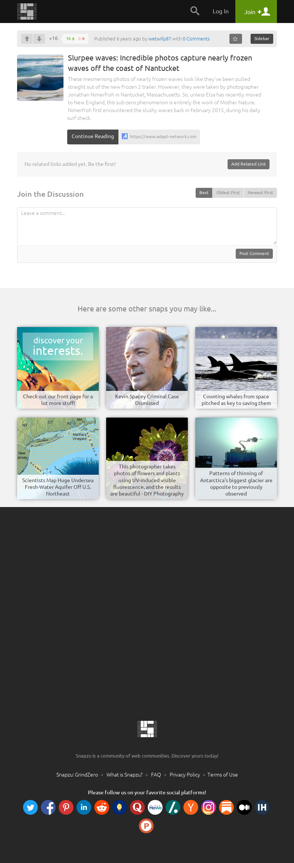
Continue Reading (93, 136)
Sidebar (262, 38)
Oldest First (228, 192)
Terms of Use (223, 775)
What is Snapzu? (125, 775)
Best (204, 192)
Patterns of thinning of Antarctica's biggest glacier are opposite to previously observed (236, 483)
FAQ (156, 775)
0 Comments (196, 38)
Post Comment (254, 253)
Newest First (260, 192)
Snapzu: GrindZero (77, 775)
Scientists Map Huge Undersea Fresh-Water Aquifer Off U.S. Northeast (58, 487)
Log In (221, 11)
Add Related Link (248, 163)
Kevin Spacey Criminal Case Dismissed (147, 399)
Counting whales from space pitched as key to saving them (236, 399)
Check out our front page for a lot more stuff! (58, 399)
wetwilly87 (159, 38)
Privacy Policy (185, 775)
